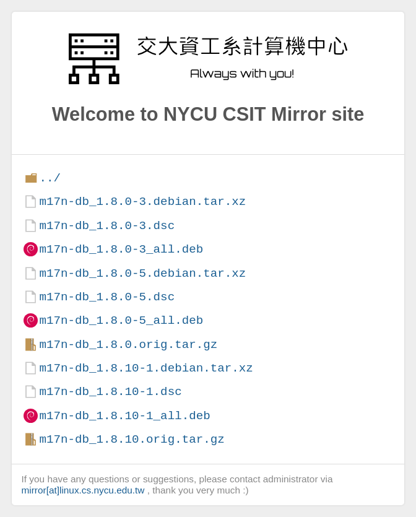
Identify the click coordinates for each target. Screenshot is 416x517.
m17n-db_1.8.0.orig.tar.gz (128, 344)
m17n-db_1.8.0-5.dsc (107, 297)
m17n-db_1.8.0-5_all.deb (121, 320)
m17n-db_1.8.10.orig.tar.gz (131, 439)
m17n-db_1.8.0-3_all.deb (121, 249)
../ (50, 178)
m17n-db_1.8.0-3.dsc (107, 225)
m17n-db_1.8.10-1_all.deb (124, 415)
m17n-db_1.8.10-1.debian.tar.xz (146, 368)
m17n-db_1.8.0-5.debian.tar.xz (142, 273)
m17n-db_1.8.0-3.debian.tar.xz (142, 201)
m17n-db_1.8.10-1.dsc (110, 391)
